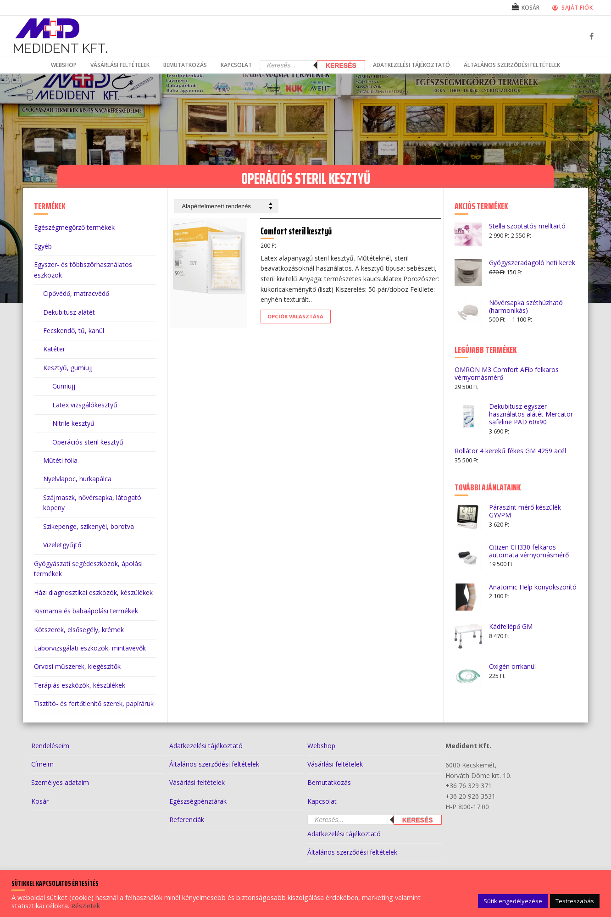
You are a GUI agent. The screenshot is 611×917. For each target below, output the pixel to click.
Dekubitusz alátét (69, 312)
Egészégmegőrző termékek (74, 227)
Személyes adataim (60, 782)
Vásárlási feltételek (197, 782)
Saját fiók (572, 7)
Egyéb (43, 246)
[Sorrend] (226, 206)
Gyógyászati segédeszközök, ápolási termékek (88, 568)
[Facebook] (591, 36)
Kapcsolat (322, 801)
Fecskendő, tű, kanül (73, 330)
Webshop (321, 745)
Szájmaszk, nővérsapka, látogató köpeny (92, 502)
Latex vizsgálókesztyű (84, 404)
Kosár (40, 801)
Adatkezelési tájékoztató (206, 745)
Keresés (341, 65)
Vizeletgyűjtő (62, 544)
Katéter (54, 349)
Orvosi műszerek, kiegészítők (77, 666)
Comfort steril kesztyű (304, 236)
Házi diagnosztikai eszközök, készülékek (93, 592)
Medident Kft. (60, 48)
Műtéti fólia (60, 460)
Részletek (85, 905)
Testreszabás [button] (574, 901)
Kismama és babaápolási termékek (86, 610)
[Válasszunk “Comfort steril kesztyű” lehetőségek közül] (304, 322)
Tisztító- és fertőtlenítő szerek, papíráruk (94, 703)
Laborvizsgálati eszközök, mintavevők (90, 648)
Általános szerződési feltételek (214, 764)
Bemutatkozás (329, 782)
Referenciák (186, 819)
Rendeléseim (50, 745)
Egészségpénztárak (198, 801)
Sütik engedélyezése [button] (512, 901)
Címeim (42, 764)
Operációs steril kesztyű (87, 442)
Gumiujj (63, 386)
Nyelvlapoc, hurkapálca (77, 478)
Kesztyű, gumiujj (68, 367)
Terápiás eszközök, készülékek (79, 685)
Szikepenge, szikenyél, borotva (88, 526)
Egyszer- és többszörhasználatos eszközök (83, 269)
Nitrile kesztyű (73, 423)
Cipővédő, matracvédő (76, 293)
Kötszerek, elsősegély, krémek (79, 629)
